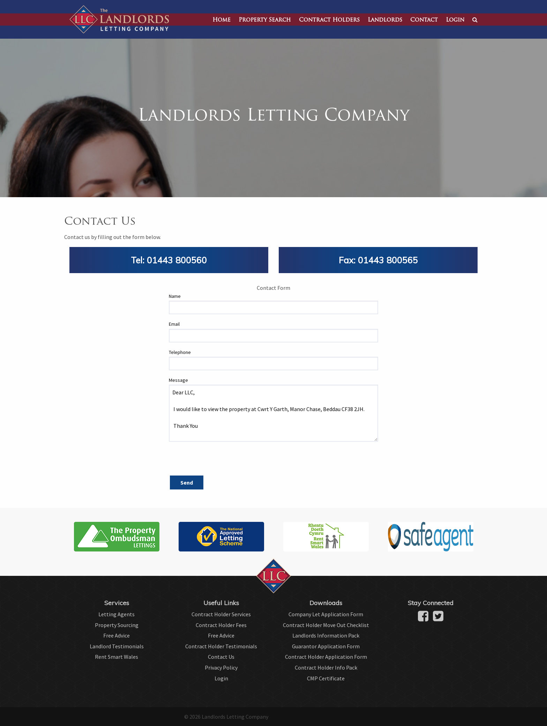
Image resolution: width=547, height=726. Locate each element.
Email (174, 324)
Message (178, 380)
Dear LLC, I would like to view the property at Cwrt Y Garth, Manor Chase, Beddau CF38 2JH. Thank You (273, 413)
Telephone (180, 352)
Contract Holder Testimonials (221, 646)
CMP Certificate (326, 678)
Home (221, 20)
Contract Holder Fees (221, 624)
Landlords (385, 20)
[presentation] (222, 460)
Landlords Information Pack (325, 635)
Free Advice (116, 635)
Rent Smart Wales (116, 656)
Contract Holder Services (221, 614)
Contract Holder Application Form (326, 656)
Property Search (265, 20)
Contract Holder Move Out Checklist (326, 624)
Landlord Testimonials (117, 646)
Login (455, 20)
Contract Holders (329, 20)
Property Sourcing (116, 624)
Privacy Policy (221, 667)
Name (175, 296)
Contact (424, 20)
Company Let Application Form (326, 614)
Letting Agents (116, 614)
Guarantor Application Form (326, 646)
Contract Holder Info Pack (326, 667)
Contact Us (221, 656)
